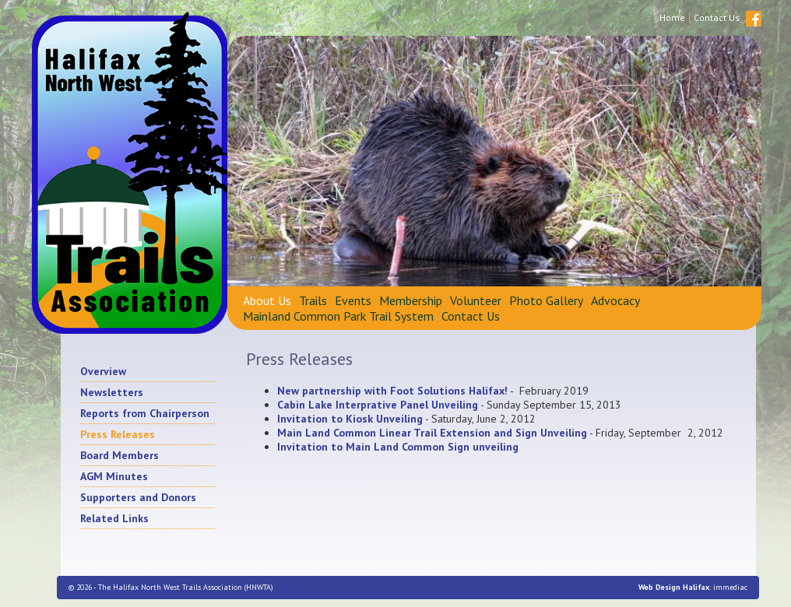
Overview (103, 371)
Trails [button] (313, 300)
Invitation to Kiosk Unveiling (350, 419)
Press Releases (117, 434)
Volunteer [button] (475, 300)
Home (672, 17)
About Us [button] (267, 300)
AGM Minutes (114, 476)
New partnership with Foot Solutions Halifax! (392, 391)
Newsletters (111, 392)
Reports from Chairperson (144, 413)
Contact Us (717, 17)
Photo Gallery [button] (546, 300)
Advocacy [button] (615, 300)
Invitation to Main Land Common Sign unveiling (398, 447)
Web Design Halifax (673, 587)
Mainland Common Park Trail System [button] (338, 316)
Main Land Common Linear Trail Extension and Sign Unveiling (432, 433)
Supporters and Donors (138, 497)
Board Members (119, 455)
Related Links (114, 518)
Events (353, 300)
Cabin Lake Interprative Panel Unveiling (377, 405)
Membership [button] (410, 300)
